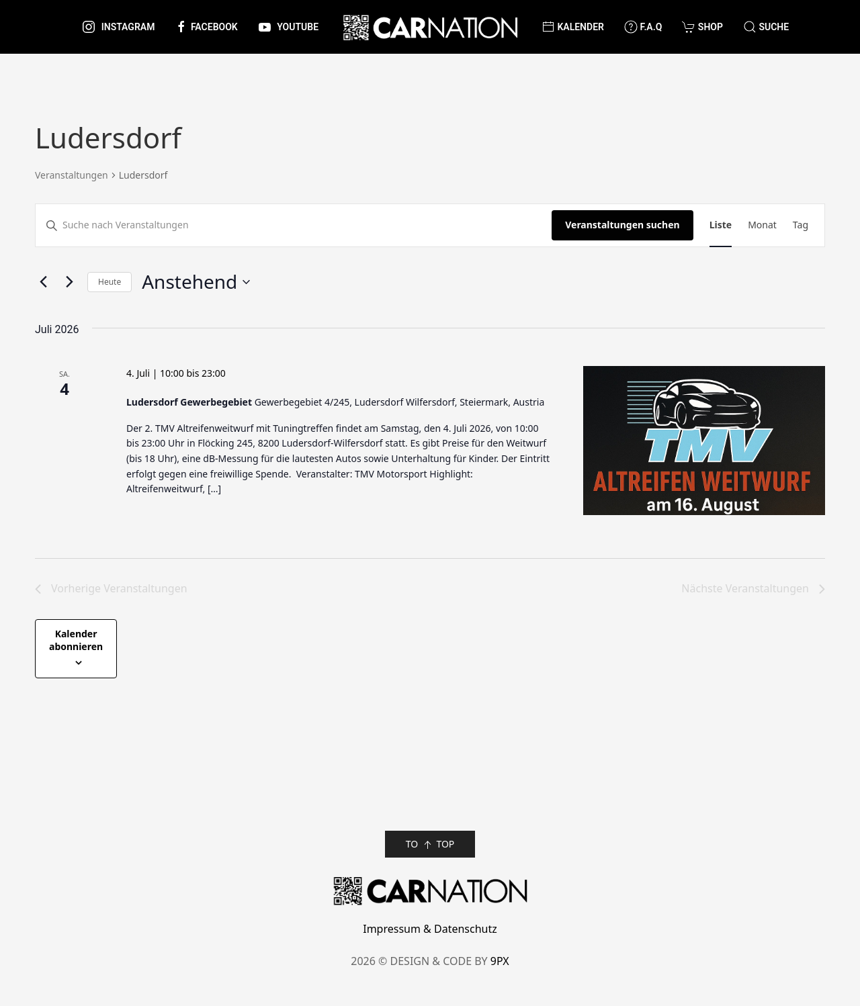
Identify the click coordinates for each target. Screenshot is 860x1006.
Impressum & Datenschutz (430, 928)
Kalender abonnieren (76, 640)
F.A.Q (643, 27)
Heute (109, 281)
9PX (499, 961)
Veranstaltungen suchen (622, 224)
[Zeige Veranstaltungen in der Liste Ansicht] (721, 225)
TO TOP (430, 844)
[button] (766, 27)
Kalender (573, 27)
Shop (702, 27)
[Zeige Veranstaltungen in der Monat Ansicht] (762, 225)
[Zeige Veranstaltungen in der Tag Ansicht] (800, 225)
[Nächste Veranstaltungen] (69, 282)
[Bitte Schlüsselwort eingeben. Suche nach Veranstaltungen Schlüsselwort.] (294, 225)
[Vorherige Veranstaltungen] (43, 282)
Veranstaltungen (71, 175)
